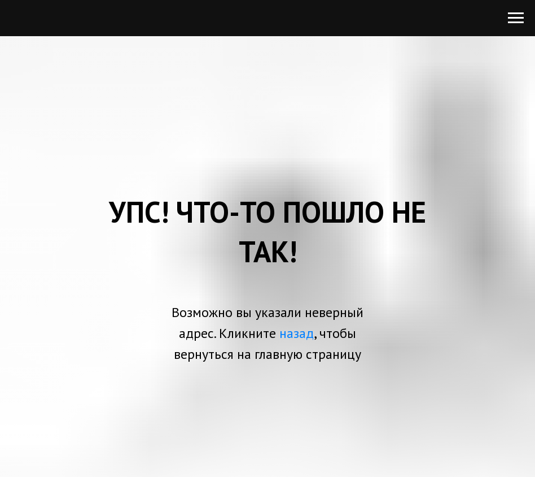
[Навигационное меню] (516, 18)
